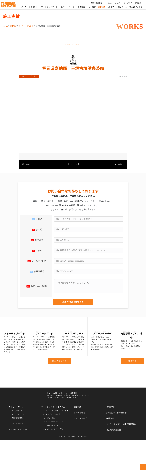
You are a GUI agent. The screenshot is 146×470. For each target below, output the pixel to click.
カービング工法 (49, 448)
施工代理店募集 (96, 3)
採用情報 (138, 3)
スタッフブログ (80, 448)
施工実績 (100, 7)
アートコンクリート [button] (48, 7)
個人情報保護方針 (113, 460)
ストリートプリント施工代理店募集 (121, 454)
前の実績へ (27, 180)
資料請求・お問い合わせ (116, 443)
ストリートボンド (18, 445)
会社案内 (109, 7)
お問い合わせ (120, 7)
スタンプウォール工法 (52, 445)
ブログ (116, 3)
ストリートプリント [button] (28, 7)
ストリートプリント (17, 437)
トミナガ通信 (126, 3)
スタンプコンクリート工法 (53, 452)
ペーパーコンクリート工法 (53, 459)
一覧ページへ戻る (73, 180)
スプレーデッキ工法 (51, 456)
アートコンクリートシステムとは (56, 441)
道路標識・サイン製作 (85, 7)
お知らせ (108, 3)
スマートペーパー (67, 7)
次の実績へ (119, 180)
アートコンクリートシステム (53, 437)
